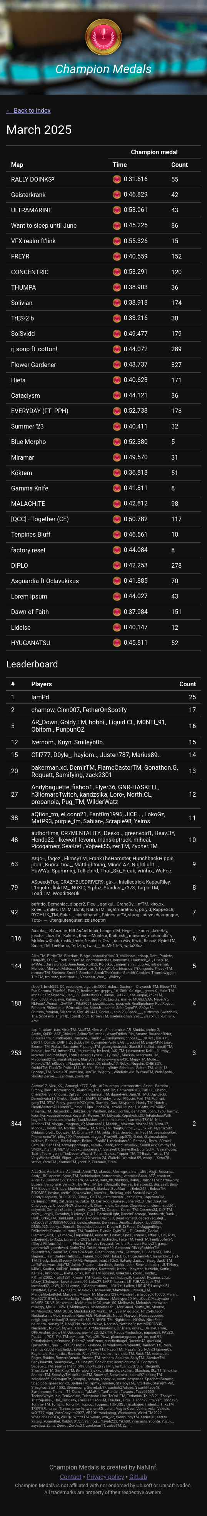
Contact (71, 1477)
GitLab (138, 1477)
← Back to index (28, 110)
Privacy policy (105, 1477)
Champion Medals (103, 69)
